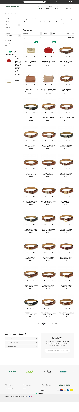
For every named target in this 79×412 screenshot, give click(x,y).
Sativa (8, 59)
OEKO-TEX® (8, 98)
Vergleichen (71, 37)
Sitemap (43, 398)
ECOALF (8, 53)
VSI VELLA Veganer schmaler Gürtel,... (31, 257)
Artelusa (8, 51)
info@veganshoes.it (63, 392)
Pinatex (7, 93)
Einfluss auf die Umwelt (12, 342)
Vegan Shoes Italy (10, 64)
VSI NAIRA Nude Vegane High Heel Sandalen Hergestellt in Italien (18, 163)
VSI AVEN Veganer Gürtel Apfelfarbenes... (66, 313)
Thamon (8, 62)
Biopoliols (7, 96)
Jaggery (8, 57)
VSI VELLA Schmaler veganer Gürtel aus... (66, 229)
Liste (73, 33)
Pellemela (7, 100)
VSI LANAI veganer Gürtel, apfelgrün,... (66, 201)
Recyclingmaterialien (10, 91)
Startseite (7, 13)
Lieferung (43, 392)
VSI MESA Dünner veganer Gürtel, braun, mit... (48, 119)
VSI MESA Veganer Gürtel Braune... (66, 118)
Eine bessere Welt (11, 346)
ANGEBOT (68, 9)
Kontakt (43, 388)
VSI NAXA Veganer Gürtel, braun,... (30, 146)
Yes (7, 84)
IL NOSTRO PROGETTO (10, 103)
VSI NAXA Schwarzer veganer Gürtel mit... (48, 146)
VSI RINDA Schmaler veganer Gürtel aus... (66, 62)
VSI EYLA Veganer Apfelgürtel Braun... (66, 90)
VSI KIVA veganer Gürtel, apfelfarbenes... (48, 201)
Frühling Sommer (10, 78)
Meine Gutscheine (9, 397)
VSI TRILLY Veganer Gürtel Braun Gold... (48, 257)
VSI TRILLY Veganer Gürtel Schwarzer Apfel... (31, 229)
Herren (49, 6)
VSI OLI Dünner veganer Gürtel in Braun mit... (48, 229)
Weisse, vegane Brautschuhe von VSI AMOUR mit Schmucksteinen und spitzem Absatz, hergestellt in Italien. (18, 184)
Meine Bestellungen (9, 388)
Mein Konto (9, 385)
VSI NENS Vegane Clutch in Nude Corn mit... (48, 90)
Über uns (43, 390)
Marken (57, 9)
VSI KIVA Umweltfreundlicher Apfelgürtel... (30, 119)
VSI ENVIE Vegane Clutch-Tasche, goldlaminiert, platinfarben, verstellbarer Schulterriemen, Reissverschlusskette (18, 144)
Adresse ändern (8, 392)
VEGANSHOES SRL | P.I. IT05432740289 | (17, 406)
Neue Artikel (9, 113)
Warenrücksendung (9, 390)
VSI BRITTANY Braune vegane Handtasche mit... (31, 90)
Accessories (45, 9)
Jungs (69, 6)
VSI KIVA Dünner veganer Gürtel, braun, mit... (30, 201)
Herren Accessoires (11, 40)
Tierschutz (9, 338)
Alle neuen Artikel (11, 219)
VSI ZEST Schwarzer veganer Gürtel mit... (31, 313)
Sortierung (25, 33)
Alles (41, 37)
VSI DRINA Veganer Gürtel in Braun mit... (48, 285)
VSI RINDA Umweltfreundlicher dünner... (30, 175)
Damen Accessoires (11, 37)
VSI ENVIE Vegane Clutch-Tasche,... (30, 62)
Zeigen (45, 33)
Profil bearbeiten (9, 395)
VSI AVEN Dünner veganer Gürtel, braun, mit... (48, 313)
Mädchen (59, 6)
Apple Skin (9, 45)
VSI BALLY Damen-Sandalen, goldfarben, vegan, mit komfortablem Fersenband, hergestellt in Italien (18, 205)
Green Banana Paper (11, 55)
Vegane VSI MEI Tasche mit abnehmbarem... (48, 62)
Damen (39, 6)
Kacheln (71, 33)
